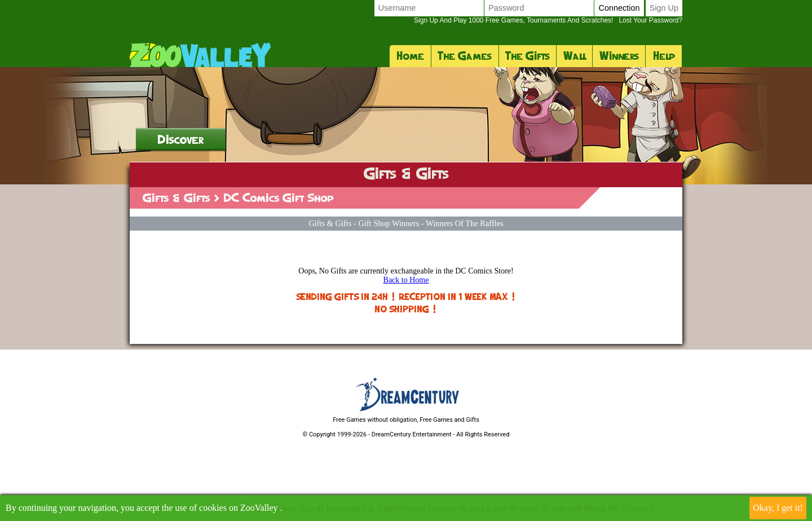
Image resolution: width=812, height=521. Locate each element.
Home (410, 56)
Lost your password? (548, 20)
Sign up (664, 7)
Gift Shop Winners (388, 289)
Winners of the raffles (465, 289)
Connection (618, 7)
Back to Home (406, 346)
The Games (465, 56)
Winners (619, 56)
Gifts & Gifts (176, 264)
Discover (181, 205)
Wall (574, 56)
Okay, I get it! (778, 508)
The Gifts (527, 56)
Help (664, 56)
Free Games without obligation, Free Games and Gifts (406, 485)
